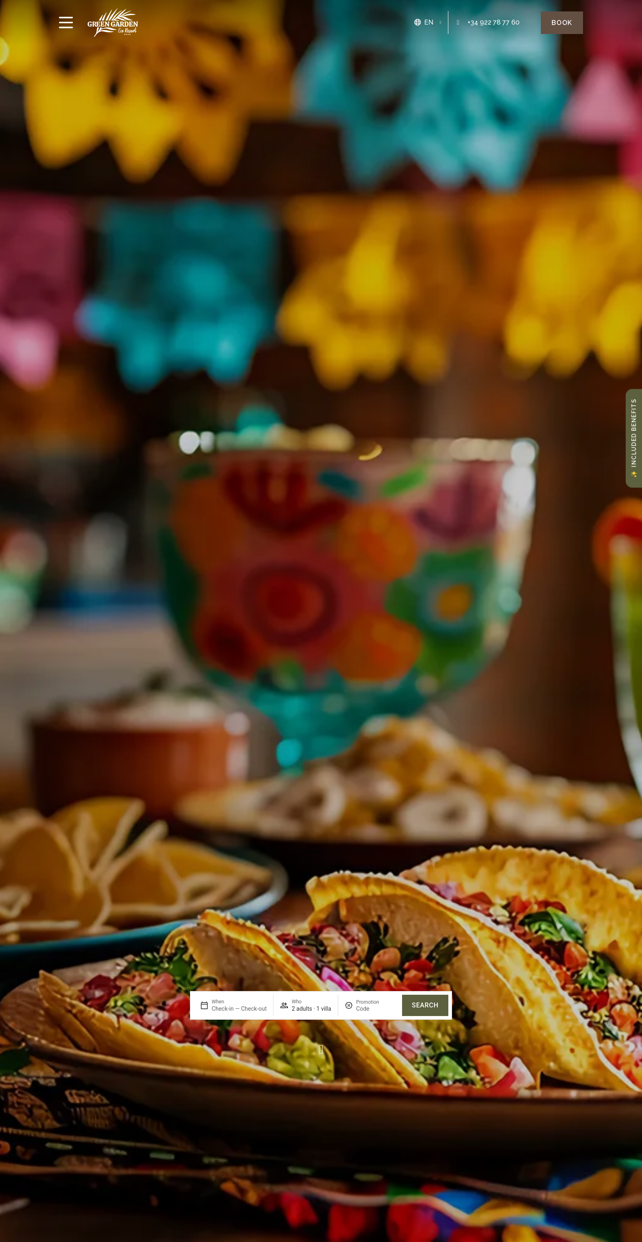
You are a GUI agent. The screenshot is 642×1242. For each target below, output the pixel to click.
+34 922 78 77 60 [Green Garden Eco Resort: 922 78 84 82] (494, 22)
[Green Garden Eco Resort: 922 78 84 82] (458, 22)
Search (425, 1005)
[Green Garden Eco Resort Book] (562, 22)
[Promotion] (376, 1008)
